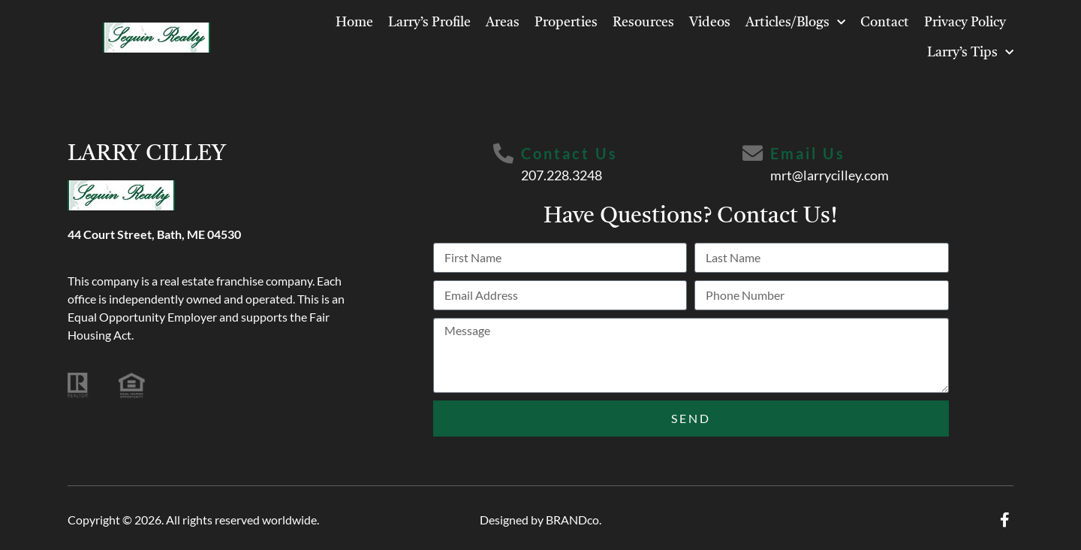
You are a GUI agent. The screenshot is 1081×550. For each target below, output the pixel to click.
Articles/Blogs (795, 23)
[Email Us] (753, 154)
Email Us (809, 153)
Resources (643, 22)
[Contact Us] (503, 154)
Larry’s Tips (970, 53)
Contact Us (570, 153)
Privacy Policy (965, 22)
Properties (566, 22)
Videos (709, 22)
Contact (884, 22)
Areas (502, 22)
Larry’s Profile (429, 22)
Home (354, 22)
